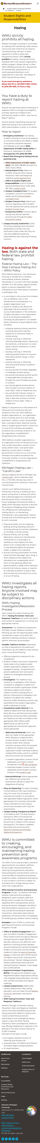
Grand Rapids (27, 1058)
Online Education (28, 1066)
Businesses (5, 1064)
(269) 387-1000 (7, 1115)
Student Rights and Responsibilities (19, 9)
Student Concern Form (14, 209)
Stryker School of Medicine (28, 1071)
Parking (4, 1100)
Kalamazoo (26, 1062)
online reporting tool (22, 178)
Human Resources (8, 1093)
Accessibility (5, 1081)
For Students (9, 10)
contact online (19, 189)
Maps (3, 1096)
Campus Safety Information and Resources (7, 1087)
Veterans (4, 1068)
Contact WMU (7, 1118)
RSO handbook (31, 765)
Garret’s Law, (7, 477)
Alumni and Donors (5, 1059)
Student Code (25, 772)
